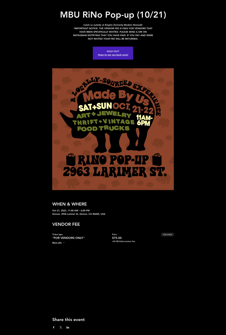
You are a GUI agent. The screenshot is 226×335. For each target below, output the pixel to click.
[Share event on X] (60, 327)
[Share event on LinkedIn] (67, 327)
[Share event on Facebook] (53, 327)
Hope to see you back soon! (113, 54)
